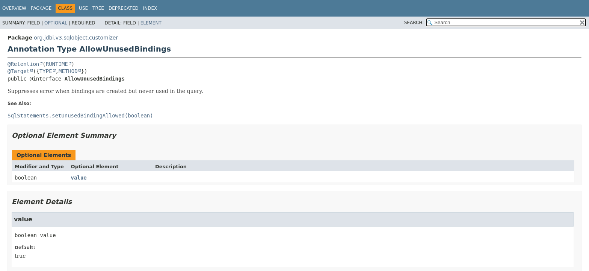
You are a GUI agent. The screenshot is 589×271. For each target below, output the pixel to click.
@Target (19, 71)
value (79, 178)
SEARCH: (414, 22)
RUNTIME (57, 64)
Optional (55, 23)
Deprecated (124, 8)
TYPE (45, 71)
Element (151, 23)
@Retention (23, 64)
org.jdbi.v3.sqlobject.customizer (76, 38)
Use (83, 8)
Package (41, 8)
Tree (98, 8)
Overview (14, 8)
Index (150, 8)
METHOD (68, 71)
